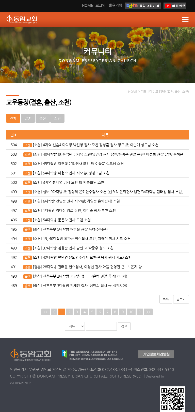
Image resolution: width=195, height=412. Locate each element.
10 (131, 312)
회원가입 (115, 5)
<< (45, 312)
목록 (166, 299)
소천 (57, 118)
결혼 (28, 118)
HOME (87, 5)
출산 (42, 118)
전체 (13, 118)
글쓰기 (181, 299)
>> (149, 312)
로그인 (100, 5)
